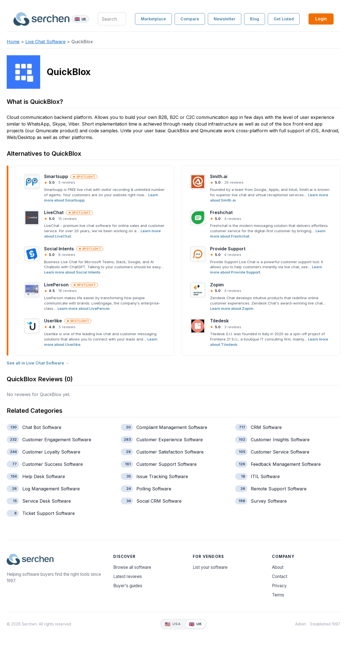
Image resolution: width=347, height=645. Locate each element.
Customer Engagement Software (56, 439)
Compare (189, 18)
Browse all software (132, 567)
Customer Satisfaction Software (170, 452)
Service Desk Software (46, 501)
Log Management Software (51, 488)
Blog (254, 18)
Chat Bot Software (41, 427)
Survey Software (269, 501)
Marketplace (153, 18)
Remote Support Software (279, 488)
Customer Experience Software (169, 439)
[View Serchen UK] (195, 624)
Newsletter (224, 18)
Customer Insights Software (280, 439)
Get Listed (284, 18)
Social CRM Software (159, 501)
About (277, 567)
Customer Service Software (280, 452)
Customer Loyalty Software (51, 452)
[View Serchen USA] (173, 624)
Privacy (279, 585)
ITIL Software (265, 476)
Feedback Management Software (286, 464)
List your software (210, 567)
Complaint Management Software (171, 427)
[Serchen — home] (51, 19)
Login (321, 18)
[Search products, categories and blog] (112, 19)
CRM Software (266, 427)
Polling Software (153, 488)
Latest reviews (127, 576)
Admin (300, 624)
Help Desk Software (43, 476)
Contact (279, 576)
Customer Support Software (166, 464)
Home (13, 41)
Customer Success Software (52, 464)
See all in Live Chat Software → (38, 363)
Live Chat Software (45, 41)
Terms (278, 595)
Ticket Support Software (48, 513)
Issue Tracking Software (162, 476)
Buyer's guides (127, 585)
